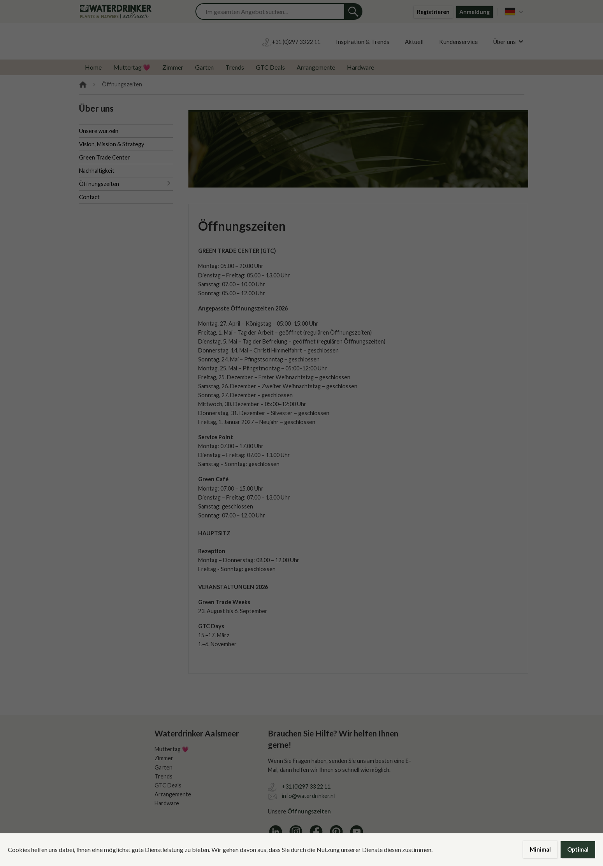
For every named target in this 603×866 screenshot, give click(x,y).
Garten (204, 67)
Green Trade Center (104, 157)
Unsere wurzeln (98, 131)
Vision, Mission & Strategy (111, 144)
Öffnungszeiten (99, 184)
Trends (234, 67)
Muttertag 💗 (132, 67)
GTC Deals (270, 67)
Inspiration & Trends (362, 41)
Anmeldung (474, 12)
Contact (89, 197)
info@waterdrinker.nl (308, 795)
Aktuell (414, 41)
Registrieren (433, 12)
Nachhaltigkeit (96, 170)
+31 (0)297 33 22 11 (306, 786)
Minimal (540, 849)
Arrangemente (316, 67)
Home (93, 67)
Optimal (578, 849)
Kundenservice (458, 41)
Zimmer (172, 67)
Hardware (360, 67)
